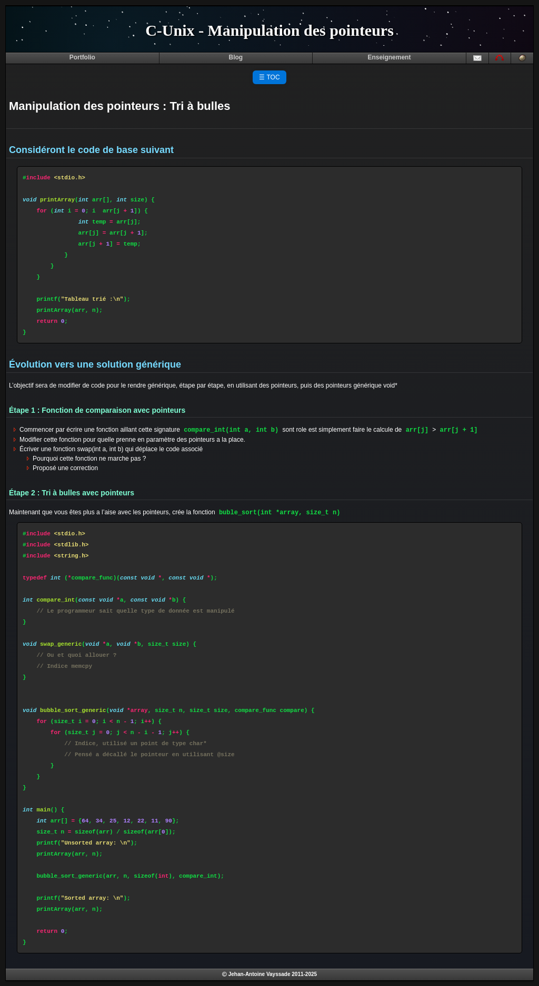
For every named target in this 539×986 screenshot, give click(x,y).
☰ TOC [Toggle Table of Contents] (269, 77)
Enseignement (389, 57)
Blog (236, 57)
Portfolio (82, 57)
